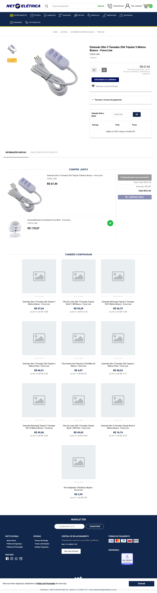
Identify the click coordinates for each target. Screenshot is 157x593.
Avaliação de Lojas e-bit (114, 559)
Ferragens (16, 22)
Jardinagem (109, 15)
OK (137, 114)
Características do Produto (44, 152)
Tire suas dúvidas (71, 551)
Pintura (79, 15)
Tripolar (100, 32)
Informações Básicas (16, 152)
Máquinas (65, 15)
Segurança (126, 15)
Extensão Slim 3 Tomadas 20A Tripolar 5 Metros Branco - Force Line (75, 175)
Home (55, 32)
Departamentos (18, 15)
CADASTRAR (94, 526)
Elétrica (35, 15)
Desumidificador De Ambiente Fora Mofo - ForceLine (49, 220)
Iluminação (50, 15)
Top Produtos (32, 22)
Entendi (141, 583)
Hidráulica (93, 15)
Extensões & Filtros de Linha (82, 32)
